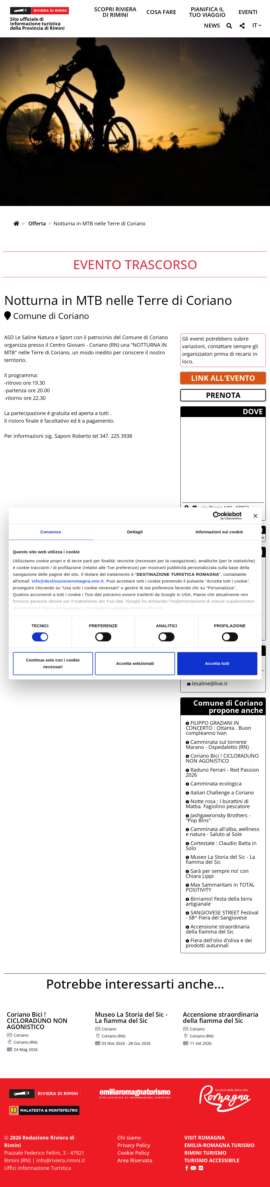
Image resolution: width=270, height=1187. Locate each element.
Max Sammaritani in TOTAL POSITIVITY (220, 887)
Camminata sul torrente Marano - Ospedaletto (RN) (217, 744)
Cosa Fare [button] (161, 12)
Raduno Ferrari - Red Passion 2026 (222, 772)
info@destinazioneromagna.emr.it (68, 581)
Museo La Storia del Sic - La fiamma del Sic (220, 859)
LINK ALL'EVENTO (223, 378)
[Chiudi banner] (255, 516)
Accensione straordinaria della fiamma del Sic (217, 929)
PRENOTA (223, 395)
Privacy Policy (133, 1145)
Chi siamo (129, 1137)
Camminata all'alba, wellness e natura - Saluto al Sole (222, 831)
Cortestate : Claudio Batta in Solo (221, 846)
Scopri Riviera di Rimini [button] (115, 12)
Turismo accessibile (211, 1160)
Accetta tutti (217, 663)
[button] (229, 27)
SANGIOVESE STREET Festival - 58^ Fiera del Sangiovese (222, 915)
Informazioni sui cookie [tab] (219, 531)
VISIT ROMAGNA (204, 1137)
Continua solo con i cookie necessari (53, 663)
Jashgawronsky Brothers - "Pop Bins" (218, 818)
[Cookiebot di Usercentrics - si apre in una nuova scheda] (217, 515)
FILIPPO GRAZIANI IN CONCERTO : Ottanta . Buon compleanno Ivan (218, 727)
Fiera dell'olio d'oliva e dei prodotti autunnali (219, 943)
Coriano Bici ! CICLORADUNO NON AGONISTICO (222, 758)
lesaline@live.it (209, 683)
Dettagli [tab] (135, 531)
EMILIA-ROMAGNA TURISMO (219, 1145)
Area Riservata (134, 1160)
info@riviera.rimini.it (60, 1160)
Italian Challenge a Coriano (220, 792)
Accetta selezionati (135, 663)
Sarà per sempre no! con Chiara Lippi (217, 873)
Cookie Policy (133, 1152)
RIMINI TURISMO (205, 1152)
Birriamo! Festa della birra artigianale (219, 901)
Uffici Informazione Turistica (37, 1168)
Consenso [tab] (50, 531)
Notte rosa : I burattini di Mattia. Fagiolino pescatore (218, 804)
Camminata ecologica (214, 783)
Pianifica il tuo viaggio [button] (207, 12)
